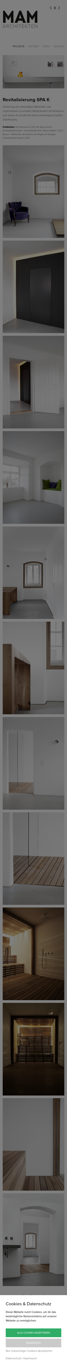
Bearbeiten (33, 1342)
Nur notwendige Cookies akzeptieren (29, 1351)
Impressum (30, 1358)
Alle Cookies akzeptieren (33, 1332)
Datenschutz (13, 1358)
